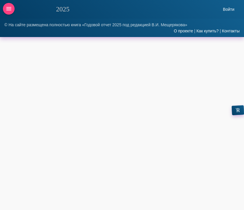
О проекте (183, 31)
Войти (228, 9)
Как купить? (207, 31)
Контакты (231, 31)
